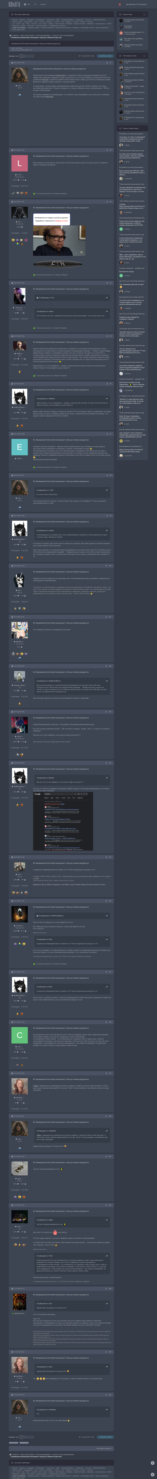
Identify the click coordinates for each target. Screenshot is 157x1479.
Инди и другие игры (18, 29)
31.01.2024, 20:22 (19, 1073)
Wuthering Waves (42, 25)
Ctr (19, 222)
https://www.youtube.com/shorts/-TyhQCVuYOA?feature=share (131, 450)
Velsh (127, 69)
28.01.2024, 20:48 (19, 515)
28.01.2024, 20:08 (19, 434)
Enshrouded (60, 75)
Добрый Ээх (19, 1313)
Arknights (70, 23)
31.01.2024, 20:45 (19, 1205)
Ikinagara (128, 88)
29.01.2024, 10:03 (19, 857)
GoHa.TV (57, 22)
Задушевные (28, 22)
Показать (64, 193)
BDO (28, 23)
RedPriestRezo (19, 407)
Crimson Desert (100, 23)
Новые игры (50, 20)
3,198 (16, 690)
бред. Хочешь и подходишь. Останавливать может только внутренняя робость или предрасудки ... (130, 418)
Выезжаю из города (126, 271)
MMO (58, 20)
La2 (14, 23)
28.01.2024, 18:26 (19, 150)
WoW (18, 23)
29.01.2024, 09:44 (19, 666)
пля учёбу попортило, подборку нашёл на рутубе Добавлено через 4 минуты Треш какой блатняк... (132, 367)
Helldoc (19, 354)
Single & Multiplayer (68, 20)
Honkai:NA (15, 25)
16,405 (19, 227)
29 (16, 1103)
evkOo (19, 459)
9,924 (16, 1184)
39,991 (16, 742)
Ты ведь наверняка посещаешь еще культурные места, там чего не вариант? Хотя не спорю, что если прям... (132, 189)
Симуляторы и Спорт (87, 27)
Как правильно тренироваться (130, 446)
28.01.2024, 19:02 (19, 201)
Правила (22, 20)
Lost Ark (34, 23)
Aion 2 (45, 23)
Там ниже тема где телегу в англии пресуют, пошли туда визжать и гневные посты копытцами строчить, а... (132, 334)
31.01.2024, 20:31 (19, 1116)
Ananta (51, 23)
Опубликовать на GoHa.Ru (57, 25)
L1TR (19, 175)
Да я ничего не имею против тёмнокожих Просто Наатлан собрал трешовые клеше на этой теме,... (131, 384)
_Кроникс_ (19, 308)
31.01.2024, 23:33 (19, 1352)
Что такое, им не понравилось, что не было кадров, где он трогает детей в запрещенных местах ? (131, 302)
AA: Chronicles (60, 23)
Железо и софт (17, 22)
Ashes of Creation (80, 23)
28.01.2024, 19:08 (19, 336)
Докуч (128, 145)
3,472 (16, 1232)
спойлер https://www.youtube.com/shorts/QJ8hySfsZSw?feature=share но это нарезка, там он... (132, 206)
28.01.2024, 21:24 (19, 566)
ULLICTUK (129, 456)
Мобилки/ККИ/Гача (99, 20)
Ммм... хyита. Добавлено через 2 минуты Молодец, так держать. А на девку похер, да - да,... (132, 257)
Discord (75, 22)
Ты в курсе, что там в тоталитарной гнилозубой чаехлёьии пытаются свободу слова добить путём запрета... (132, 139)
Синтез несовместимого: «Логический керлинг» (135, 32)
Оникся (128, 21)
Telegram (68, 22)
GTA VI (109, 23)
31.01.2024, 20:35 (19, 1156)
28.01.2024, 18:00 (19, 63)
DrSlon (128, 441)
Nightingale (49, 97)
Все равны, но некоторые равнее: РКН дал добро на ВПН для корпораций (135, 61)
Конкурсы (49, 22)
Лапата (128, 373)
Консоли (88, 20)
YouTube (82, 22)
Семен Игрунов (130, 34)
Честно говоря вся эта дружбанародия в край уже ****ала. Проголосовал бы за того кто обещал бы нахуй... (132, 351)
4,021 (16, 359)
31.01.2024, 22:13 (19, 1288)
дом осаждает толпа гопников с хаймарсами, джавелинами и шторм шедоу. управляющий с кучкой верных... (132, 435)
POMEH (128, 46)
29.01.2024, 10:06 (19, 901)
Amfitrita (19, 1098)
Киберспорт (79, 20)
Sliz (19, 590)
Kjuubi (19, 736)
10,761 (16, 180)
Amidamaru (129, 390)
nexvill (128, 40)
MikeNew (19, 642)
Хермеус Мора (19, 685)
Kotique (128, 323)
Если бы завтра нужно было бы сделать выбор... (135, 20)
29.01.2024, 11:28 (19, 1022)
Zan (127, 63)
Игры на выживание (102, 27)
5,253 (16, 595)
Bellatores (91, 23)
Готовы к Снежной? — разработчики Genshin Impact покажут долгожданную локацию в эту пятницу (135, 86)
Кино (36, 22)
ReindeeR (129, 212)
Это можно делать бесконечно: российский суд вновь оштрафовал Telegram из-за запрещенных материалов (135, 105)
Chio (19, 1047)
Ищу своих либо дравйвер (133, 38)
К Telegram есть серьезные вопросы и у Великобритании (135, 117)
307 (16, 1052)
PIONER (23, 25)
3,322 (16, 412)
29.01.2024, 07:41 (19, 617)
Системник (128, 26)
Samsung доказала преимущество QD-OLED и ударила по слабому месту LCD (135, 80)
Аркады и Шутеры (33, 27)
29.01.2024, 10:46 (19, 972)
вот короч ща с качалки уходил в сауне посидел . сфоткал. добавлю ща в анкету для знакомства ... (131, 156)
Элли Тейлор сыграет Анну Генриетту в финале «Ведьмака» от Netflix (135, 73)
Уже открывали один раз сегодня (131, 285)
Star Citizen (31, 25)
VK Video (90, 22)
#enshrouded (14, 1443)
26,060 (16, 931)
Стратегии (76, 27)
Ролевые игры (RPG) (48, 27)
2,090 (16, 880)
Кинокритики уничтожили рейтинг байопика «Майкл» (135, 99)
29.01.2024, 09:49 (19, 712)
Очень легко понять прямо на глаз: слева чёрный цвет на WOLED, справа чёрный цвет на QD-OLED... (132, 223)
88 (16, 313)
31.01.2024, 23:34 (19, 1395)
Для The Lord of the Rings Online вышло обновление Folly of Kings (135, 92)
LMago (128, 291)
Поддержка (30, 20)
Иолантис (129, 28)
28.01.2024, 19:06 (19, 283)
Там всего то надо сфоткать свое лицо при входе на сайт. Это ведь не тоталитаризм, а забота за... (131, 401)
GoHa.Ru (15, 20)
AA (23, 23)
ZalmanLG (129, 178)
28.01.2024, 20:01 (19, 384)
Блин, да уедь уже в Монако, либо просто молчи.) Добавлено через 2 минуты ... (132, 173)
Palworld (45, 80)
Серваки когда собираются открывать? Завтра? (129, 318)
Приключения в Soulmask (133, 45)
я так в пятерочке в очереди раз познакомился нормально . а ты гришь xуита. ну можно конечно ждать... (131, 240)
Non (19, 875)
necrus (128, 229)
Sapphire (128, 308)
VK (63, 22)
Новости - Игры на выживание (63, 35)
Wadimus (129, 81)
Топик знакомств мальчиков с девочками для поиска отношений (135, 67)
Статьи (42, 22)
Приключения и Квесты (63, 27)
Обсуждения (40, 20)
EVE (40, 23)
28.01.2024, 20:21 (19, 475)
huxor (127, 195)
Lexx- (19, 1227)
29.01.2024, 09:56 (19, 763)
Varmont (19, 926)
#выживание (24, 1443)
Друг (19, 1179)
